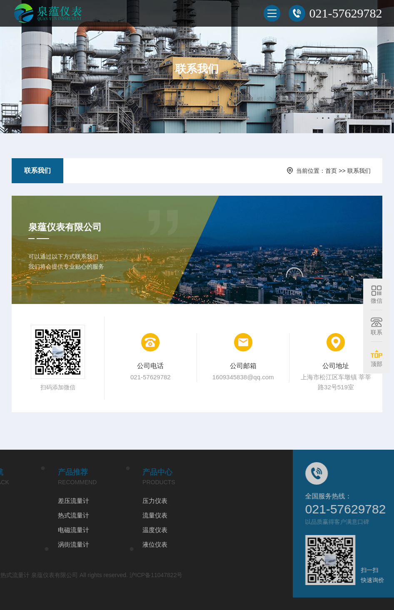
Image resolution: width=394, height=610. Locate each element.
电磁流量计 (21, 529)
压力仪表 (102, 500)
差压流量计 (21, 500)
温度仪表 (102, 529)
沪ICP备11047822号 (103, 575)
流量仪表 (102, 515)
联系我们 (37, 170)
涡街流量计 (21, 544)
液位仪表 (102, 544)
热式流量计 (21, 515)
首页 (331, 170)
